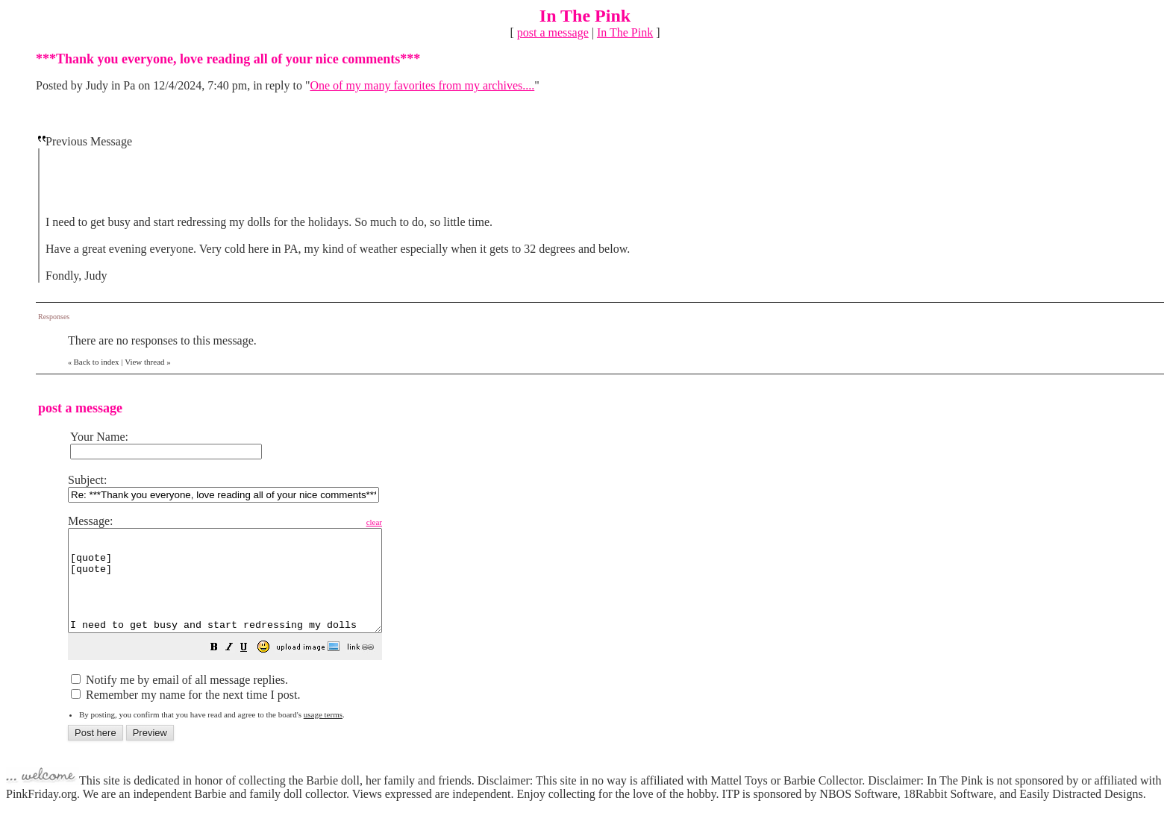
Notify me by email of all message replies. (179, 700)
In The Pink (625, 32)
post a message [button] (553, 32)
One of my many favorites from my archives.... (422, 85)
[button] (251, 668)
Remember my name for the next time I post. (185, 714)
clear (411, 522)
